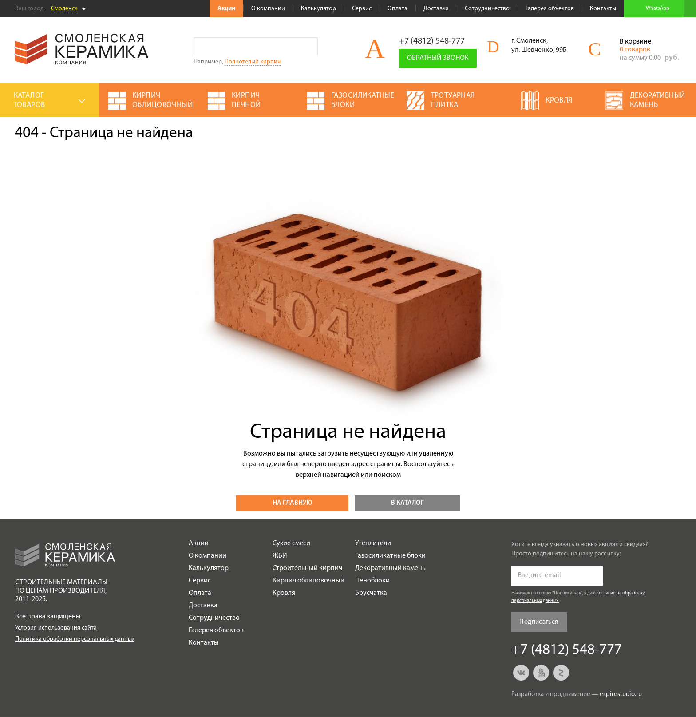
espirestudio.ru (621, 694)
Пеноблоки (372, 580)
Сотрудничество (487, 8)
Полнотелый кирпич (253, 62)
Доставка (436, 8)
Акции (226, 8)
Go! (309, 46)
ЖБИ (280, 555)
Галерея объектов (550, 8)
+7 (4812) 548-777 (432, 41)
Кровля (284, 593)
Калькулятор (318, 8)
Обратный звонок (438, 58)
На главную (292, 503)
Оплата (397, 8)
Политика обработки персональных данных (74, 639)
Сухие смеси (291, 543)
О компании (268, 8)
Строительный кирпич (307, 568)
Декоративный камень (390, 568)
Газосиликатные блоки (390, 555)
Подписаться (538, 622)
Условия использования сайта (56, 628)
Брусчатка (371, 593)
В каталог (407, 503)
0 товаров (635, 49)
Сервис (362, 8)
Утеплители (373, 543)
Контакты (603, 8)
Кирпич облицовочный (308, 580)
